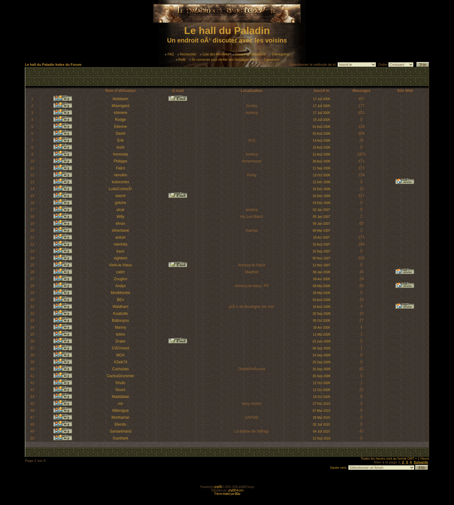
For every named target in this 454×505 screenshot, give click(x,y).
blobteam (120, 99)
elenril (120, 196)
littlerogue (120, 410)
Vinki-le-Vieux (120, 265)
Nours (120, 390)
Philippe (120, 161)
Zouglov (120, 279)
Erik (120, 140)
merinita (120, 244)
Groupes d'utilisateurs (249, 54)
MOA (120, 355)
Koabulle (120, 313)
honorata (120, 154)
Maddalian (120, 396)
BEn (120, 300)
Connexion (270, 59)
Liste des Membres (214, 54)
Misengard (120, 106)
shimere (120, 113)
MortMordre (120, 293)
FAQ (169, 54)
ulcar (120, 209)
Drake (120, 341)
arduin (120, 237)
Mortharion (120, 417)
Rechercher (187, 54)
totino (120, 334)
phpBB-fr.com (235, 490)
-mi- (120, 403)
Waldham (120, 306)
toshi (120, 147)
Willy (120, 216)
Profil (181, 59)
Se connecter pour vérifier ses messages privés (223, 59)
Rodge (120, 119)
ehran (120, 223)
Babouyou (120, 320)
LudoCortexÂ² (120, 189)
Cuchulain (120, 369)
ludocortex (120, 182)
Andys (120, 286)
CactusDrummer (120, 376)
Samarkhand (120, 431)
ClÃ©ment (120, 348)
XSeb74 (120, 362)
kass (121, 251)
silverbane (120, 230)
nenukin (120, 175)
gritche (120, 203)
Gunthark (120, 438)
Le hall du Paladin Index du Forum (53, 64)
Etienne (120, 126)
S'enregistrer (279, 54)
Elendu (120, 424)
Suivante (421, 462)
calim (120, 272)
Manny (120, 327)
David (120, 133)
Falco (120, 168)
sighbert (120, 258)
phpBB (218, 487)
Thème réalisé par (227, 494)
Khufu (120, 383)
